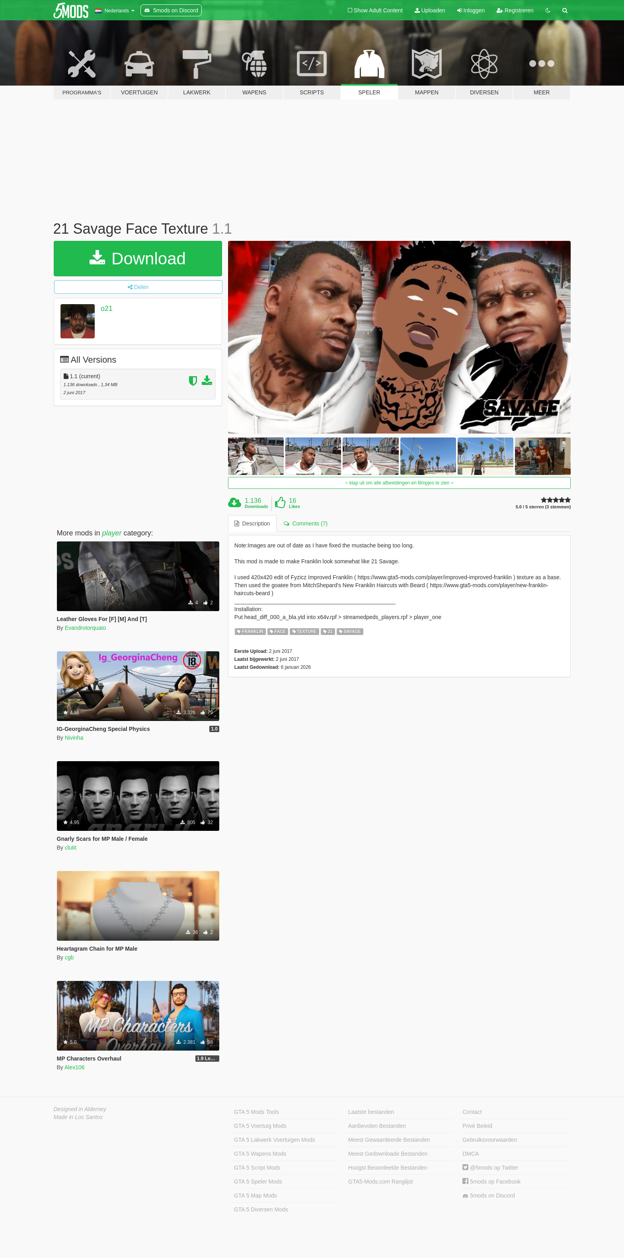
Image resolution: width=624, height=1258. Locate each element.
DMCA (470, 1154)
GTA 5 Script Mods (257, 1167)
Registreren (515, 10)
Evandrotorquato (85, 628)
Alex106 (74, 1067)
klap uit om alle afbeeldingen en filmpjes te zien (399, 483)
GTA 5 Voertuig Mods (260, 1126)
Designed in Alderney (80, 1109)
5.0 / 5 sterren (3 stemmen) (543, 507)
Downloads (256, 506)
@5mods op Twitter (490, 1167)
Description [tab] (252, 523)
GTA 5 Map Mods (255, 1195)
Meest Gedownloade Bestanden (387, 1154)
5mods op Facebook (491, 1181)
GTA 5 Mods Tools (256, 1112)
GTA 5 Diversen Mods (261, 1209)
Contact (472, 1112)
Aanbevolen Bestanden (377, 1126)
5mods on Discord (488, 1195)
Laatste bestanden (371, 1112)
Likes (294, 506)
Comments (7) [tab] (306, 523)
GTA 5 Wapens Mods (260, 1154)
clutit (70, 847)
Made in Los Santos (78, 1117)
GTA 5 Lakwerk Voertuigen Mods (274, 1140)
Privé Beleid (477, 1126)
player (112, 533)
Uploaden (430, 10)
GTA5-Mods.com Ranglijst (380, 1181)
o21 (107, 309)
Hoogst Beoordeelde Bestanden (387, 1167)
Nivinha (74, 737)
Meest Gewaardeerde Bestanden (389, 1140)
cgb (69, 957)
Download (137, 258)
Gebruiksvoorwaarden (489, 1140)
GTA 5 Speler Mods (258, 1181)
